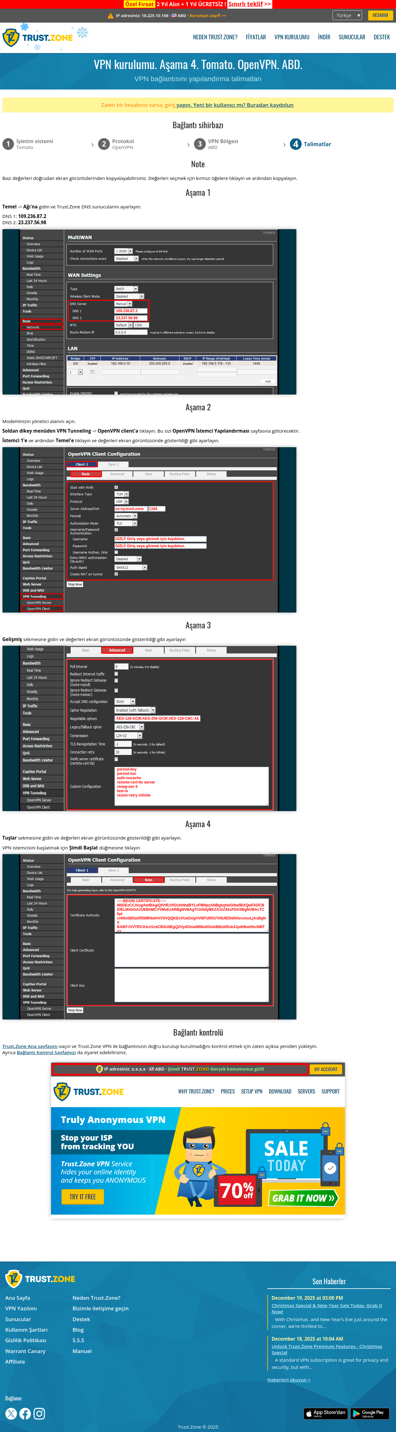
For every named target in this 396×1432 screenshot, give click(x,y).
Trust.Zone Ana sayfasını (30, 1046)
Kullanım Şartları (26, 1329)
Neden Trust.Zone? (215, 38)
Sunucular (352, 38)
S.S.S (78, 1340)
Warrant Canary (25, 1351)
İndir (324, 38)
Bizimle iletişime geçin (101, 1308)
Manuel (82, 1351)
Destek (382, 38)
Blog (78, 1329)
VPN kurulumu (291, 38)
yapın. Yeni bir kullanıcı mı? (211, 104)
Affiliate (15, 1361)
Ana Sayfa (17, 1297)
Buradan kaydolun (270, 104)
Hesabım (380, 15)
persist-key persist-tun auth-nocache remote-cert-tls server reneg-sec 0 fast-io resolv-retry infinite (191, 786)
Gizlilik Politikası (25, 1340)
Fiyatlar (256, 38)
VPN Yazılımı (21, 1308)
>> (250, 4)
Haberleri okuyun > (289, 1380)
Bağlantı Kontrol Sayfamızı (46, 1052)
